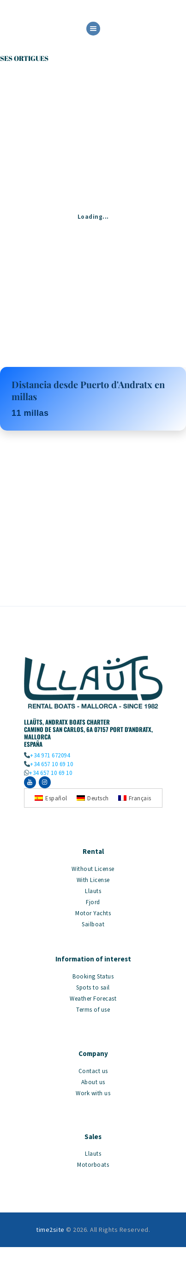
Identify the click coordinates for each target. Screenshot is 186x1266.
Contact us (93, 1071)
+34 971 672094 (50, 755)
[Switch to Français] (135, 798)
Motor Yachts (93, 913)
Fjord (93, 902)
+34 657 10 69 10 (51, 764)
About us (93, 1082)
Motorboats (93, 1165)
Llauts (93, 891)
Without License (93, 869)
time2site (50, 1229)
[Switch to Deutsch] (93, 798)
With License (93, 880)
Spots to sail (93, 987)
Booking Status (93, 976)
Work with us (93, 1093)
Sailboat (93, 924)
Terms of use (93, 1010)
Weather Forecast (93, 998)
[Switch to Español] (51, 798)
